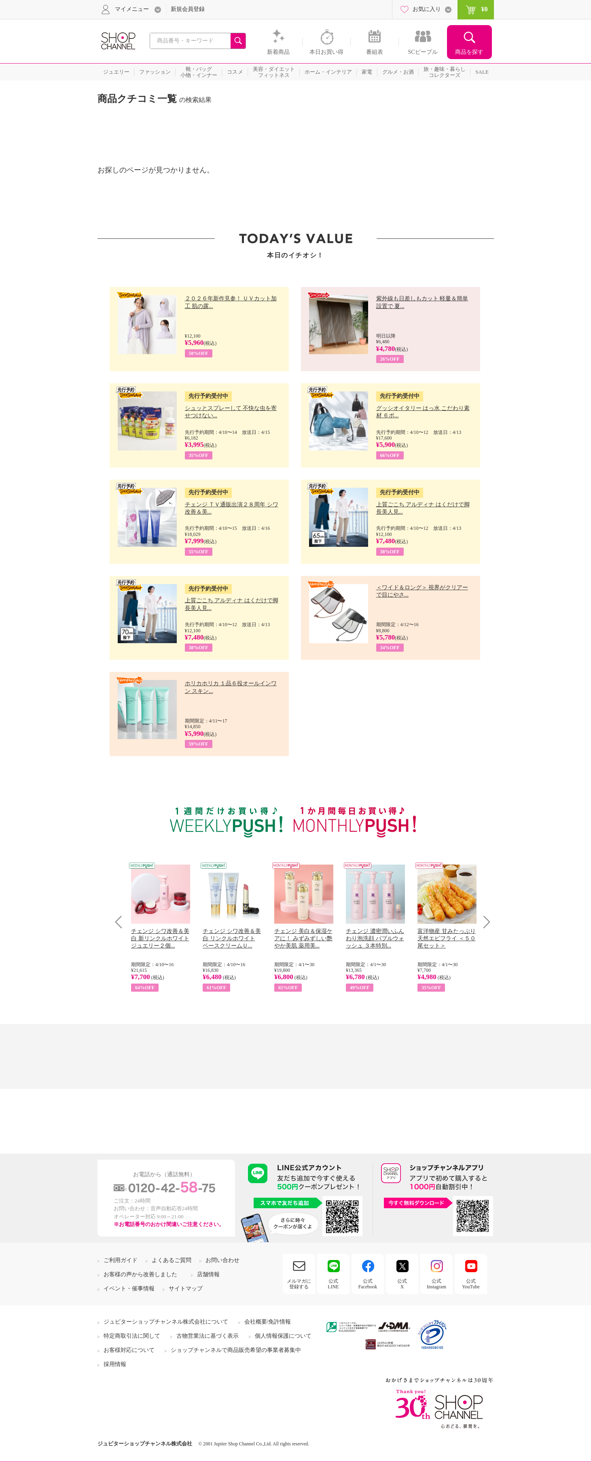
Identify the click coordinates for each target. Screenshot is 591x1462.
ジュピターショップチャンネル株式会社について (166, 1322)
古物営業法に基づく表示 (207, 1336)
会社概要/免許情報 (267, 1322)
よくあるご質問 (171, 1260)
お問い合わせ (222, 1260)
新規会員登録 (188, 9)
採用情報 (115, 1364)
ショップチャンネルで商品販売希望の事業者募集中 (236, 1350)
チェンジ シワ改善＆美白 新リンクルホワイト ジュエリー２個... (160, 938)
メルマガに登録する (299, 1284)
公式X (402, 1284)
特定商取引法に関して (132, 1336)
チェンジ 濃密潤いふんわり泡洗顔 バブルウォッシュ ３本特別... (375, 938)
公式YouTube (471, 1284)
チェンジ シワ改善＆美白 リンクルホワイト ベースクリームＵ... (232, 938)
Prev (121, 922)
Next (484, 922)
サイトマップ (186, 1289)
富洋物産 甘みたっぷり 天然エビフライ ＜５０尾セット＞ (446, 938)
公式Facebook (367, 1284)
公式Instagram (436, 1284)
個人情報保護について (283, 1336)
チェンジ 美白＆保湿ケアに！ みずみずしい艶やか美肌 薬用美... (303, 938)
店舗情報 (208, 1274)
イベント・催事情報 (129, 1289)
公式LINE (333, 1284)
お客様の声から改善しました (140, 1274)
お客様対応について (129, 1350)
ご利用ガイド (121, 1260)
